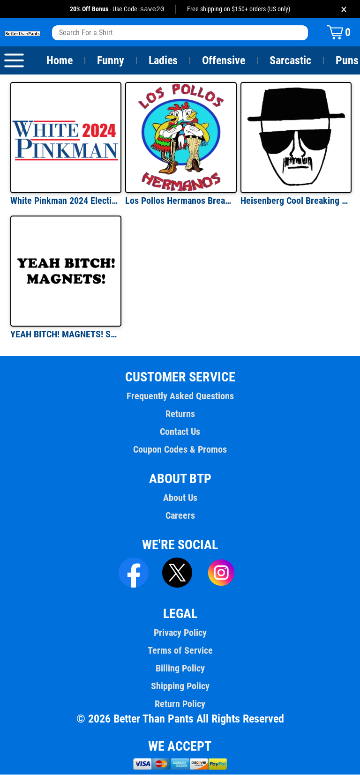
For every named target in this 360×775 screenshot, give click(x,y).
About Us (180, 498)
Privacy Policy (179, 633)
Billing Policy (179, 668)
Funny (110, 60)
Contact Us (179, 432)
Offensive (223, 60)
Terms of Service (180, 650)
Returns (180, 414)
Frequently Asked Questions (180, 396)
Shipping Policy (180, 686)
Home (59, 60)
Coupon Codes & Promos (180, 449)
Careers (180, 516)
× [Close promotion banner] (344, 9)
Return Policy (180, 704)
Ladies (163, 60)
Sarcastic (291, 60)
